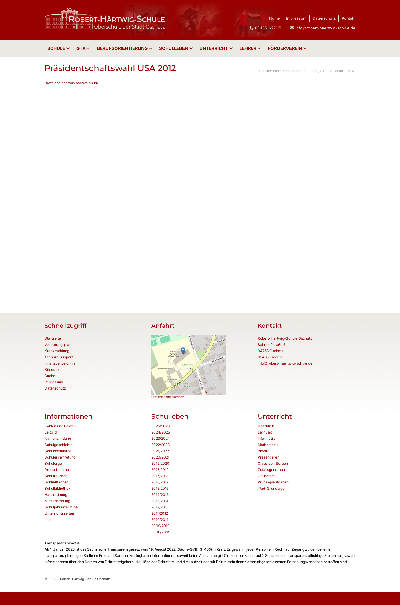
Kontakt (348, 18)
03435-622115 (270, 357)
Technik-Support (59, 357)
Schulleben (176, 48)
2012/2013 (318, 71)
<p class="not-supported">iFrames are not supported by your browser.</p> (199, 191)
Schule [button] (59, 48)
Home (274, 18)
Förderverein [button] (288, 48)
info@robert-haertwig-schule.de (325, 28)
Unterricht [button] (216, 48)
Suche (50, 376)
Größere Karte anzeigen (167, 396)
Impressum (296, 18)
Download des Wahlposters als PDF (72, 83)
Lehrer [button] (251, 48)
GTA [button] (84, 48)
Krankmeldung (57, 351)
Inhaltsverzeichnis (60, 363)
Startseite (53, 338)
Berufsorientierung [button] (125, 48)
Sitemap (52, 369)
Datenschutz (324, 18)
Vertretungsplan (58, 344)
